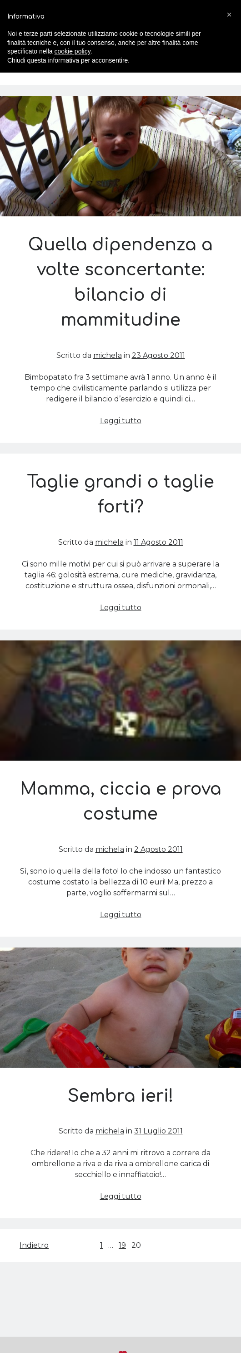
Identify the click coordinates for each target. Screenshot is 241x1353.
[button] (229, 14)
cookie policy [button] (72, 51)
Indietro (34, 1245)
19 (122, 1245)
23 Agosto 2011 (158, 355)
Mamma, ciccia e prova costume (120, 700)
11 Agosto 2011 (158, 542)
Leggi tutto (120, 420)
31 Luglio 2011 (158, 1131)
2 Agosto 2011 (158, 849)
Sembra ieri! (120, 1008)
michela (107, 355)
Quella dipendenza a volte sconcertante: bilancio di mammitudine (120, 156)
